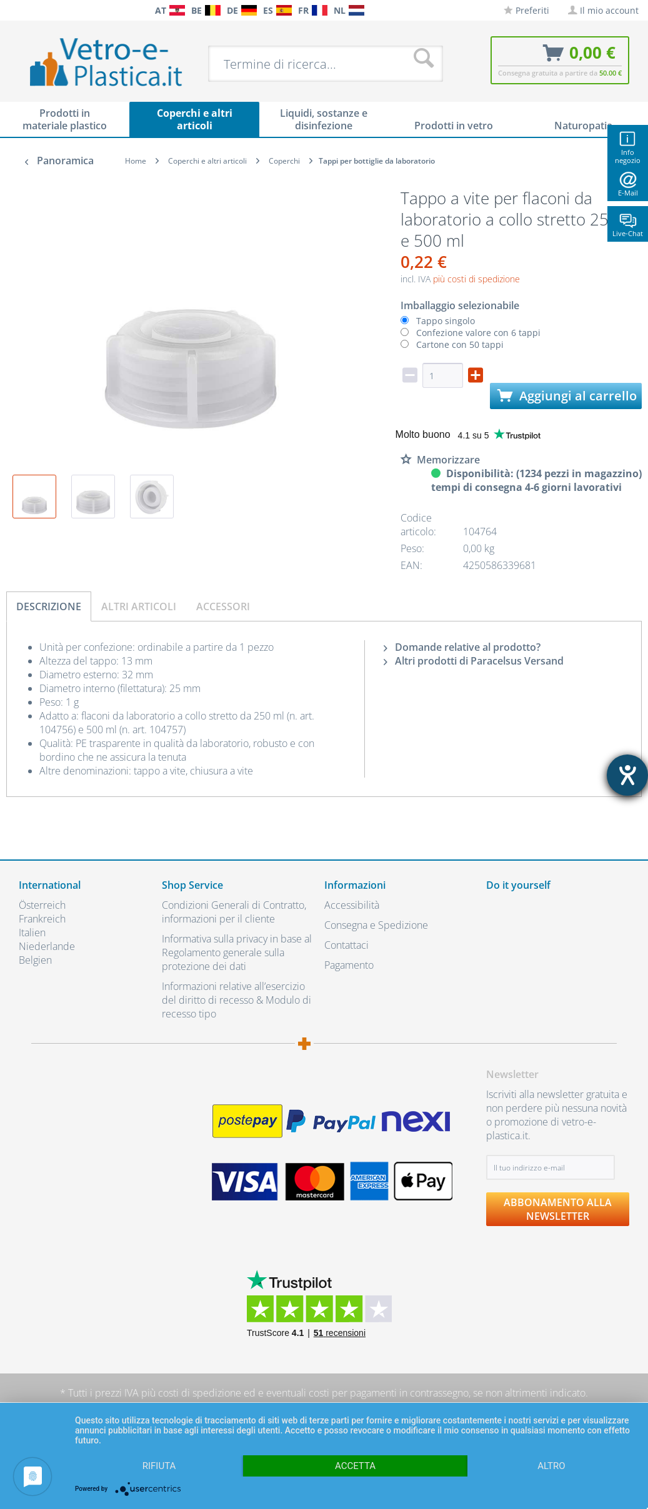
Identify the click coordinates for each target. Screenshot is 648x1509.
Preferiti (526, 10)
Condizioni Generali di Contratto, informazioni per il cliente (234, 912)
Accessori (223, 606)
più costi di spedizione (476, 279)
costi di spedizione (199, 1393)
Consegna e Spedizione (376, 925)
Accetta (355, 1466)
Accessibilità (351, 905)
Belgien (35, 960)
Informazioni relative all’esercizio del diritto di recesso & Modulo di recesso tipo (236, 1000)
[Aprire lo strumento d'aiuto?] (627, 775)
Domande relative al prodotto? (462, 647)
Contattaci (346, 945)
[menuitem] (12, 10)
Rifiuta (159, 1466)
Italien (32, 932)
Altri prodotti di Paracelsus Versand (474, 661)
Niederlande (47, 946)
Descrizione (48, 606)
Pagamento (349, 965)
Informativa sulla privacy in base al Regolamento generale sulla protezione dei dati (237, 952)
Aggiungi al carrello (567, 395)
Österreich (42, 905)
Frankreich (42, 919)
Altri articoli (138, 606)
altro (551, 1466)
